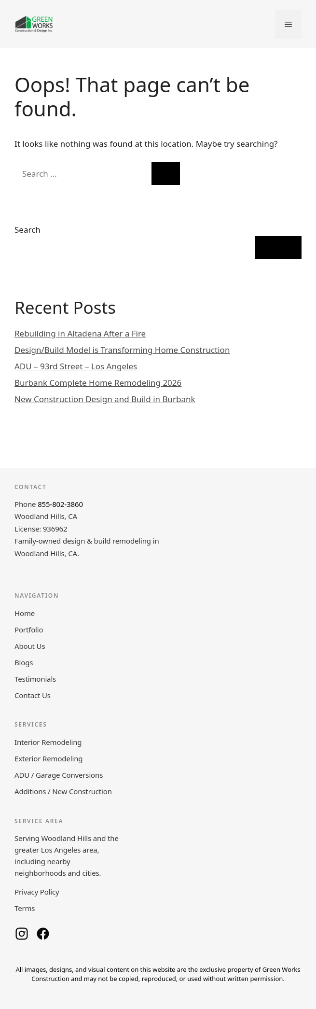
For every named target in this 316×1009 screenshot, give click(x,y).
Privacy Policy (36, 892)
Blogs (23, 662)
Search (27, 229)
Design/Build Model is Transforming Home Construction (122, 349)
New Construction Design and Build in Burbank (104, 399)
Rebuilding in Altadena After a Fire (80, 333)
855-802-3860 (60, 504)
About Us (29, 646)
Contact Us (32, 695)
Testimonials (35, 679)
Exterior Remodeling (48, 758)
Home (24, 613)
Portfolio (28, 629)
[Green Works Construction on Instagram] (21, 933)
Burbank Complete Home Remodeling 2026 (97, 382)
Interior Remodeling (48, 742)
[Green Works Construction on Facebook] (43, 933)
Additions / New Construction (63, 791)
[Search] (165, 173)
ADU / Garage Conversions (58, 775)
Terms (24, 908)
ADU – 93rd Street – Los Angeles (75, 366)
